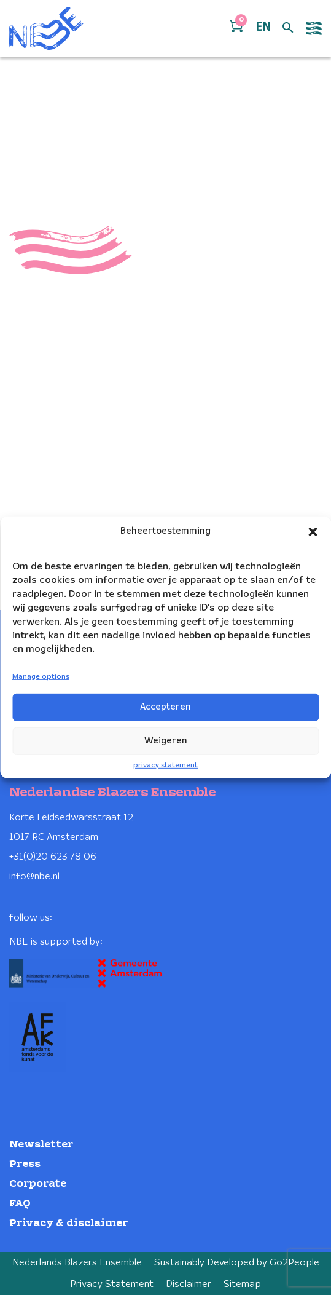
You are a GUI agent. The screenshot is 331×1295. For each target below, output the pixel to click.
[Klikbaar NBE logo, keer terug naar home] (46, 28)
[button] (312, 532)
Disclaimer (188, 1284)
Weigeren (165, 741)
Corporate (37, 1184)
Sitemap (242, 1284)
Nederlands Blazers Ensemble (77, 1262)
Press (25, 1164)
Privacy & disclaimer (68, 1223)
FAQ (20, 1203)
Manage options (40, 676)
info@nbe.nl (34, 876)
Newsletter (41, 1144)
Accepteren (165, 707)
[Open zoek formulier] (288, 28)
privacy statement (165, 764)
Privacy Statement (112, 1284)
